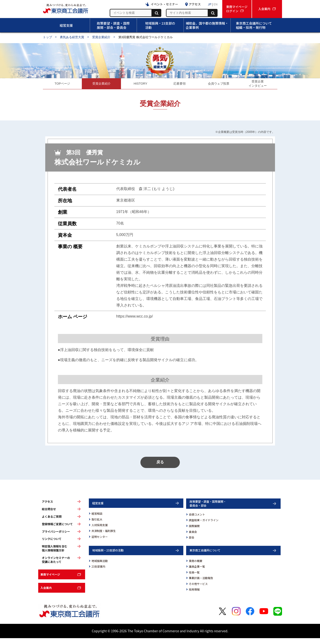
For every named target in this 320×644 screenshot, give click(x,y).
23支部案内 (98, 572)
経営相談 (97, 519)
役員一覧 (194, 578)
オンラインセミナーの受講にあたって (56, 565)
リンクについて (52, 545)
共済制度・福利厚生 (104, 537)
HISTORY (140, 85)
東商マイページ (50, 580)
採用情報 (194, 595)
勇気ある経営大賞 (72, 37)
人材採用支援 (100, 531)
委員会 (193, 537)
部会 (191, 543)
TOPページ (62, 85)
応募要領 (179, 85)
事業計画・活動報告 (201, 584)
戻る (160, 468)
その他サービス (198, 590)
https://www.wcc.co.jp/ (134, 319)
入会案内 (46, 593)
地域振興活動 (100, 566)
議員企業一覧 (197, 572)
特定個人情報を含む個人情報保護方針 (54, 554)
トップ (47, 37)
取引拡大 (97, 525)
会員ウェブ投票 (219, 85)
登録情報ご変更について (57, 530)
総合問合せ (49, 515)
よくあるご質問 (52, 522)
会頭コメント (197, 520)
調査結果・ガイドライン (204, 526)
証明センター (100, 542)
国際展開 (194, 532)
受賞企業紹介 (101, 37)
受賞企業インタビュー (257, 85)
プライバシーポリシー (56, 537)
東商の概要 (196, 566)
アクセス (47, 507)
